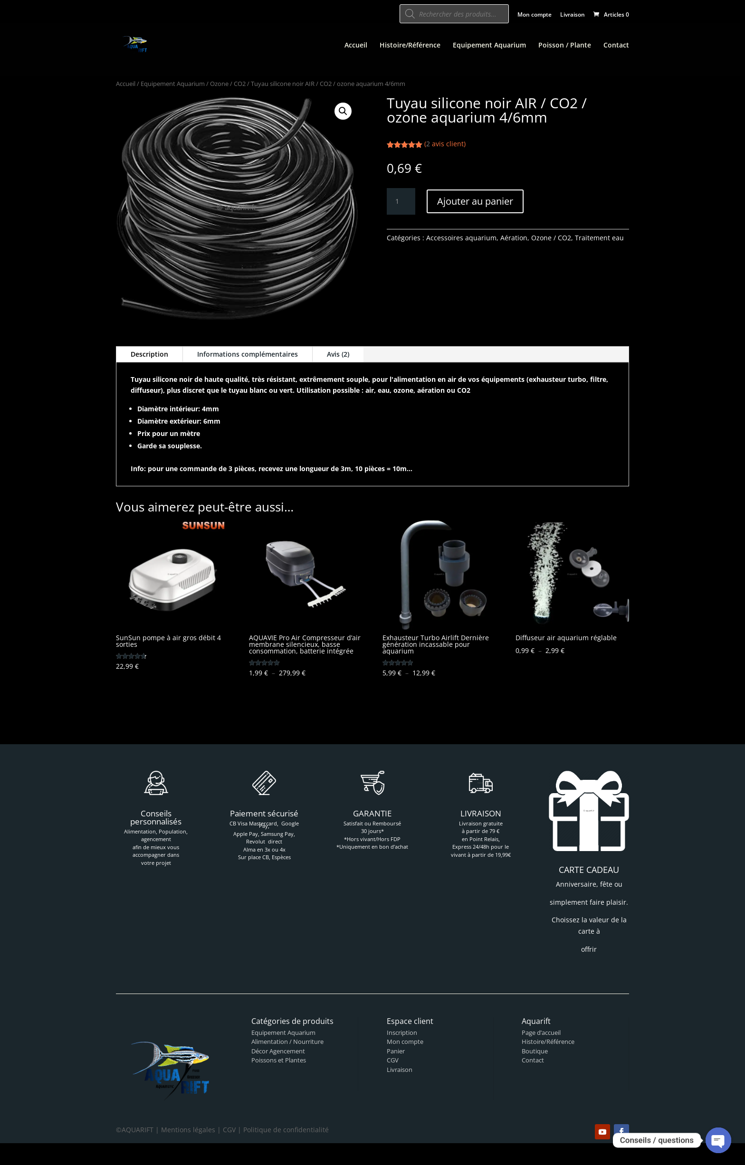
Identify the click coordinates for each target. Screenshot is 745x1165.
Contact (616, 45)
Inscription (402, 1032)
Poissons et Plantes (278, 1060)
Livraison (572, 15)
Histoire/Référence (410, 45)
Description (149, 354)
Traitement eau (599, 237)
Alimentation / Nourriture (287, 1041)
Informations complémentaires (247, 354)
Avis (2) (338, 354)
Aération (513, 237)
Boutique (535, 1051)
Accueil (355, 45)
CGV (393, 1060)
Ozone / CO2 (228, 83)
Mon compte (534, 15)
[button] (343, 111)
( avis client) (445, 143)
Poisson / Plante (564, 45)
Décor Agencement (278, 1051)
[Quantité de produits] (401, 201)
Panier (396, 1051)
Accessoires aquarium (461, 237)
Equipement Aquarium (489, 45)
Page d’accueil (541, 1032)
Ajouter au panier (475, 201)
